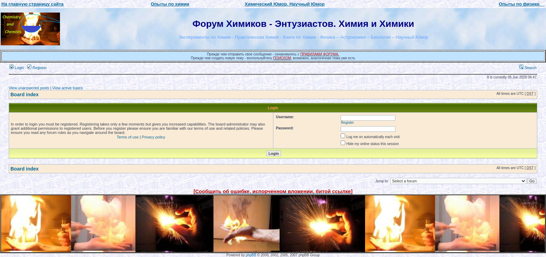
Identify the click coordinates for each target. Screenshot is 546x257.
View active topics (67, 88)
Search (528, 68)
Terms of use (128, 137)
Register (37, 68)
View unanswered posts (29, 88)
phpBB (251, 255)
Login (16, 68)
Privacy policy (153, 137)
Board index (24, 94)
